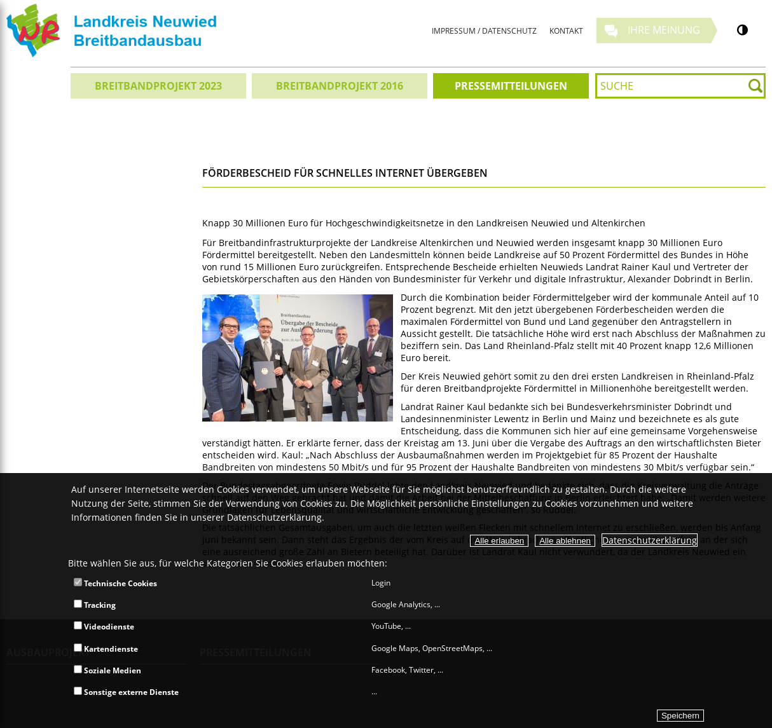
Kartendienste (106, 648)
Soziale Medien (107, 670)
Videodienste (104, 626)
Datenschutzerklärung (649, 540)
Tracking (95, 605)
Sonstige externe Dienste (126, 692)
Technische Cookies (115, 583)
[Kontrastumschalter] (742, 30)
